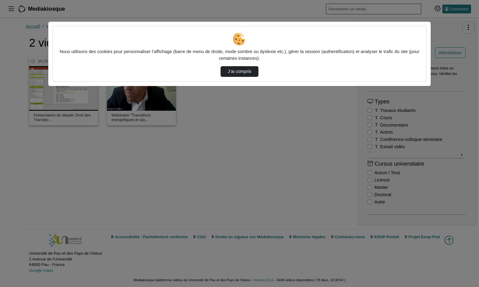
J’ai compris (239, 71)
